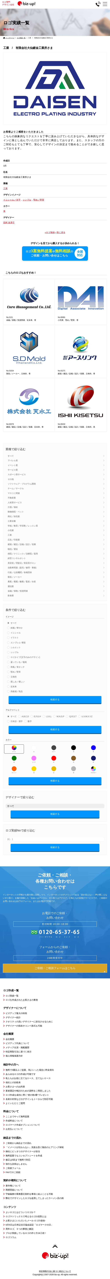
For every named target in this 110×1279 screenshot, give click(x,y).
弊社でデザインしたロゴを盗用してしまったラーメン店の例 (35, 1198)
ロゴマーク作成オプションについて (23, 1125)
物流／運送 (13, 549)
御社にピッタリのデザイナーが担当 (23, 1151)
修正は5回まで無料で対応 (18, 1160)
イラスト (15, 637)
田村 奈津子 (9, 222)
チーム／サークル (16, 488)
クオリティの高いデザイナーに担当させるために (29, 1021)
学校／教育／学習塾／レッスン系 (23, 526)
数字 (30, 721)
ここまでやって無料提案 (17, 1116)
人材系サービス (15, 502)
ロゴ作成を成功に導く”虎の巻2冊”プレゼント (27, 1095)
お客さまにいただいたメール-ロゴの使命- (26, 1220)
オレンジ (14, 769)
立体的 (14, 677)
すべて (11, 456)
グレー (53, 748)
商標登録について (14, 1190)
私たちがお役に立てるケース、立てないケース (28, 1078)
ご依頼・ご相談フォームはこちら (55, 968)
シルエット (16, 647)
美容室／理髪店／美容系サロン (22, 563)
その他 (11, 479)
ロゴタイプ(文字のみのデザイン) (25, 657)
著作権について (13, 1185)
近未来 (14, 686)
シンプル (15, 652)
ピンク (33, 759)
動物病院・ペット (16, 512)
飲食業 (11, 595)
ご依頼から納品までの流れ (18, 1143)
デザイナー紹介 (13, 1017)
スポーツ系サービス (17, 474)
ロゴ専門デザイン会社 (20, 3)
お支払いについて (14, 1129)
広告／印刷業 (14, 540)
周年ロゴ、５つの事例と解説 (20, 1229)
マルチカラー (93, 769)
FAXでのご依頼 (13, 1172)
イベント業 (13, 465)
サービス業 (13, 470)
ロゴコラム (11, 1237)
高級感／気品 (17, 691)
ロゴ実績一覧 (21, 38)
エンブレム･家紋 (18, 642)
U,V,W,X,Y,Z (87, 716)
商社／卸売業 (14, 516)
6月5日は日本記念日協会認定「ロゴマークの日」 (29, 1225)
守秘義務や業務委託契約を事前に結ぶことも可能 (29, 1194)
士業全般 (12, 521)
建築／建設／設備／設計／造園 (22, 544)
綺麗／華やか (17, 628)
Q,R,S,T (73, 716)
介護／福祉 (13, 507)
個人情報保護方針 (14, 1056)
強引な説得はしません (16, 1164)
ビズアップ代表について (17, 1043)
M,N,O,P (60, 716)
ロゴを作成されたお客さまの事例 (22, 1000)
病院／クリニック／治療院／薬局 (23, 554)
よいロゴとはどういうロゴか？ (21, 1212)
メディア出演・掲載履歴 (17, 1047)
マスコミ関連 (14, 493)
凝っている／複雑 (19, 662)
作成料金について (14, 1120)
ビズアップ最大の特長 (16, 1013)
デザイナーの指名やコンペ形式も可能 (24, 1026)
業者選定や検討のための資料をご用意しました (28, 1091)
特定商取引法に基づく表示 (18, 1051)
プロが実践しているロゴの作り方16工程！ (26, 1233)
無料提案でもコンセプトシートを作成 (24, 1155)
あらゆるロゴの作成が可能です (21, 1074)
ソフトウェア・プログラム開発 (22, 484)
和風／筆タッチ (18, 667)
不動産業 (12, 498)
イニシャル (16, 633)
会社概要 (10, 1039)
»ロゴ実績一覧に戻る (55, 232)
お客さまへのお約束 (15, 1086)
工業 (10, 535)
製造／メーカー (15, 577)
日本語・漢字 (17, 721)
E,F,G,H (37, 716)
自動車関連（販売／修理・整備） (23, 567)
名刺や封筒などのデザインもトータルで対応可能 (29, 1099)
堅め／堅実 (16, 672)
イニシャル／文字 (11, 200)
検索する (55, 699)
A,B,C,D (25, 716)
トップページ (10, 38)
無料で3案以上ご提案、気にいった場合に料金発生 (30, 1070)
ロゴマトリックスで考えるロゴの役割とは (26, 1216)
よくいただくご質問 (15, 1103)
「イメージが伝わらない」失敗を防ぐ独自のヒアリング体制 (35, 1147)
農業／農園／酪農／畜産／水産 (22, 581)
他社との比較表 (13, 1082)
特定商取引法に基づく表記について (55, 1271)
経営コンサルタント (17, 558)
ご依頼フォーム (13, 1168)
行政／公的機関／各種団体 (20, 572)
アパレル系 (13, 460)
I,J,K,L (49, 716)
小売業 (11, 530)
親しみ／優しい (18, 681)
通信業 (11, 586)
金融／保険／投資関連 (18, 591)
